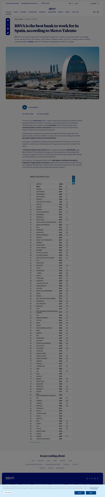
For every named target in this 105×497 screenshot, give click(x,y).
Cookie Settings (8, 492)
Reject (91, 492)
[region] (52, 490)
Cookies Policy (93, 488)
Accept (79, 492)
